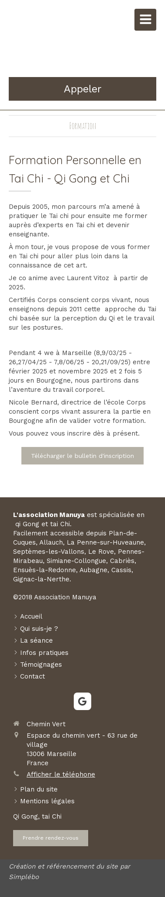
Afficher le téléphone (61, 774)
